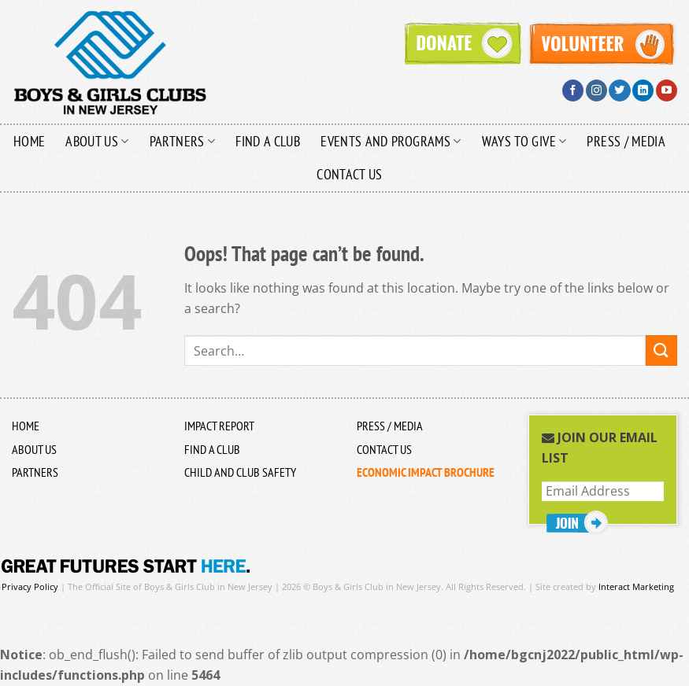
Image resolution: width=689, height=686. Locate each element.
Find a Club (267, 141)
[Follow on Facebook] (572, 90)
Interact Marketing (636, 586)
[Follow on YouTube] (666, 90)
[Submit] (661, 350)
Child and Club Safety (240, 472)
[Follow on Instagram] (596, 90)
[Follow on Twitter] (619, 90)
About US (34, 449)
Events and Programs (390, 141)
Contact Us (350, 174)
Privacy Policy (30, 586)
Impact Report (219, 425)
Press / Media (626, 141)
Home (29, 141)
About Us (96, 141)
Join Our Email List (600, 448)
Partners (182, 141)
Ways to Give (524, 141)
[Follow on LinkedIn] (643, 90)
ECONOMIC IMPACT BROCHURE (426, 472)
